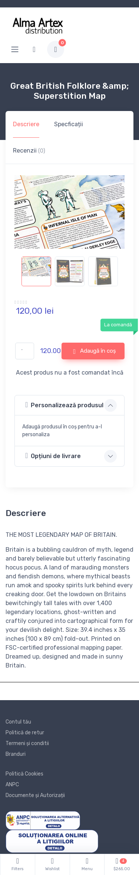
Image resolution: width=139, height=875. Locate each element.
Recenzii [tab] (29, 150)
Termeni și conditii (27, 743)
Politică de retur (25, 732)
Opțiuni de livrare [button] (53, 456)
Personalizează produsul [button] (64, 405)
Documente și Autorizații (35, 795)
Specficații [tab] (68, 124)
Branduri (16, 754)
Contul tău (18, 722)
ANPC (12, 784)
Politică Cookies (24, 774)
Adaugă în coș (94, 351)
